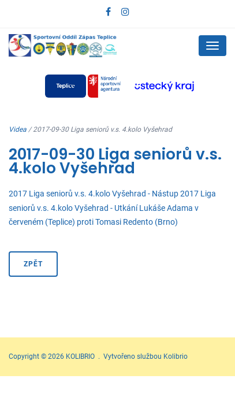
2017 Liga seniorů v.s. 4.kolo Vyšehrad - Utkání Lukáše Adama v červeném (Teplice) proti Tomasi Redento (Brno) (112, 207)
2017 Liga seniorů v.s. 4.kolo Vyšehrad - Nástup (93, 193)
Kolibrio (175, 356)
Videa (18, 129)
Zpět (33, 264)
